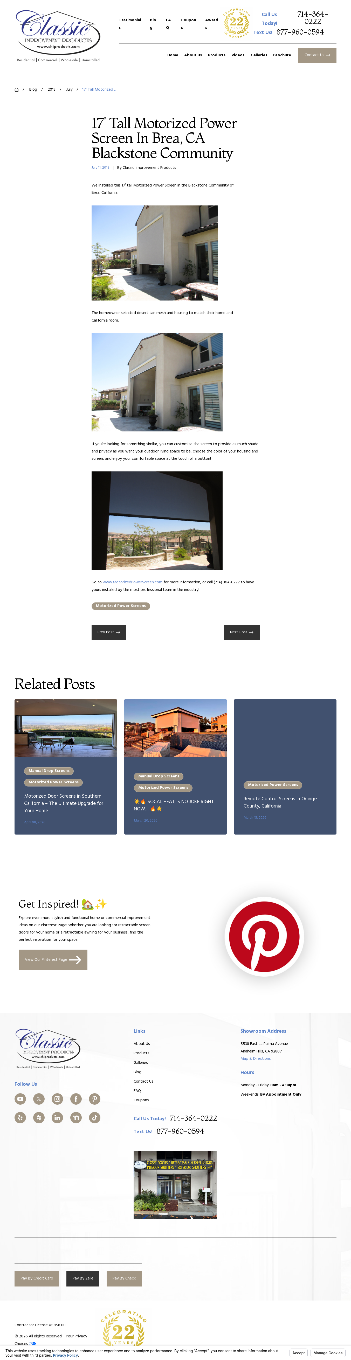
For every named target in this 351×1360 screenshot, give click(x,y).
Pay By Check (124, 1278)
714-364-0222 (313, 18)
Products (141, 1053)
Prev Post (109, 632)
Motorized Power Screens (121, 606)
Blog (153, 24)
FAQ (168, 24)
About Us (142, 1044)
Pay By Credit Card (37, 1278)
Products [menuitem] (216, 55)
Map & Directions (255, 1058)
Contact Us (317, 55)
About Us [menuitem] (193, 55)
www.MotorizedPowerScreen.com (132, 582)
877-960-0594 (300, 32)
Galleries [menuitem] (259, 55)
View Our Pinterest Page (53, 960)
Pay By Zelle (83, 1278)
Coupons (188, 24)
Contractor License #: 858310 (40, 1325)
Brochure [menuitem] (282, 55)
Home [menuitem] (172, 55)
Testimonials (130, 24)
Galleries (141, 1062)
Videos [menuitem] (237, 55)
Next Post (241, 632)
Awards (211, 24)
